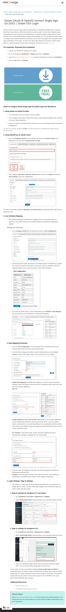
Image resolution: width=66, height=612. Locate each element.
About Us (58, 598)
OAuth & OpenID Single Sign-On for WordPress (17, 12)
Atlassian (33, 601)
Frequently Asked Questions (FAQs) (26, 567)
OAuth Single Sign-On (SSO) (25, 57)
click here (51, 43)
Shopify (33, 605)
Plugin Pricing (37, 12)
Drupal (33, 608)
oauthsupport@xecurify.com (27, 575)
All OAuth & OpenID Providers (52, 12)
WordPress (34, 598)
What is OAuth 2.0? (21, 564)
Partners (57, 605)
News (56, 601)
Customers (58, 608)
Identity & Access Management (22, 601)
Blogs (43, 606)
